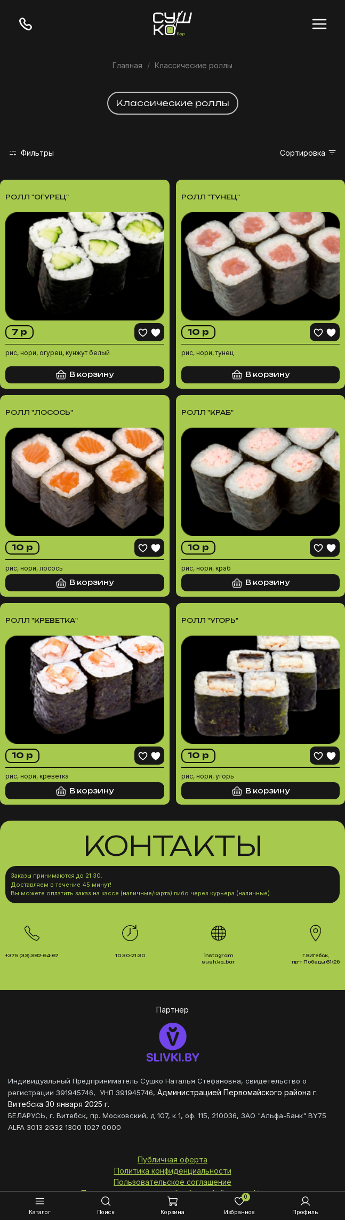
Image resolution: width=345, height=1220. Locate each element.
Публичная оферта (172, 1159)
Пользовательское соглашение (172, 1181)
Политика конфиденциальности (172, 1170)
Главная (127, 65)
